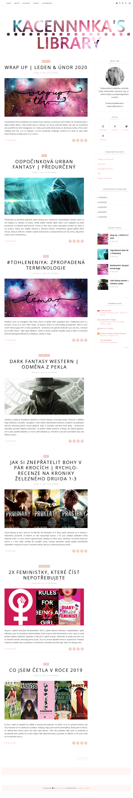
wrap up (46, 61)
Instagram (103, 127)
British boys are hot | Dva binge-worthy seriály (112, 323)
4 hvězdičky (102, 212)
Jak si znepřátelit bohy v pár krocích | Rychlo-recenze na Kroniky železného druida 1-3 (46, 477)
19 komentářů (11, 146)
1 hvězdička (102, 197)
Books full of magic (108, 319)
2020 (44, 161)
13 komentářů (11, 346)
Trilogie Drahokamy (105, 159)
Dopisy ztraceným (104, 178)
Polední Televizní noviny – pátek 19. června (113, 314)
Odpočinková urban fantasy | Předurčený (44, 170)
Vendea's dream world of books (113, 333)
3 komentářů (10, 655)
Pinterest (103, 137)
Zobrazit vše (128, 347)
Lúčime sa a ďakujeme (109, 342)
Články (36, 3)
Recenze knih (105, 310)
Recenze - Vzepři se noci (109, 335)
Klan (99, 173)
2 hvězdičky (44, 361)
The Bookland (105, 340)
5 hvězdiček (102, 217)
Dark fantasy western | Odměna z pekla (44, 370)
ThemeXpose (60, 795)
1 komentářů (10, 247)
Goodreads (47, 3)
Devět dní (101, 164)
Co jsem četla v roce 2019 (46, 677)
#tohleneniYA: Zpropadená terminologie (46, 271)
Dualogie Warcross (105, 169)
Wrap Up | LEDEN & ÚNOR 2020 (46, 70)
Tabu (46, 262)
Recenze (26, 3)
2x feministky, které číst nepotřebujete (44, 581)
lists (46, 671)
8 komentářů (10, 750)
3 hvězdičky (102, 207)
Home (9, 3)
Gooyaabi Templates (83, 795)
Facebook (114, 127)
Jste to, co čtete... (107, 328)
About (17, 3)
